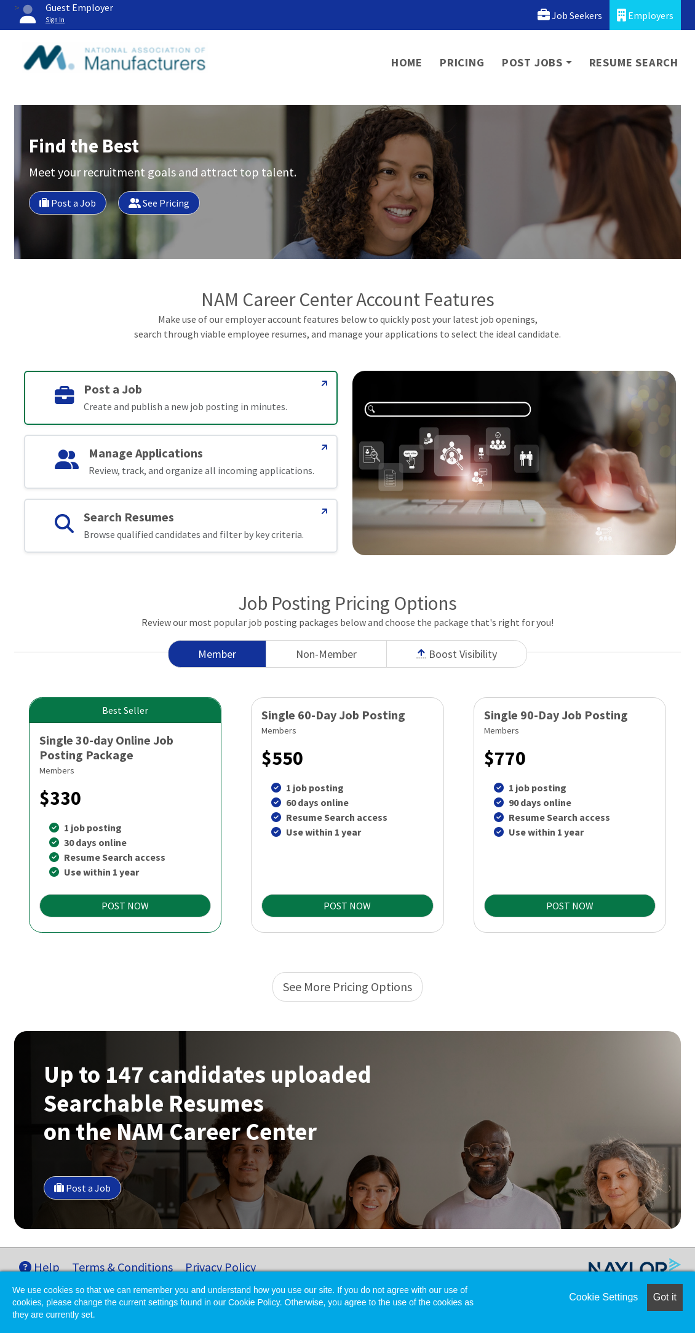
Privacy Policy (220, 1267)
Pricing (462, 62)
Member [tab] (217, 654)
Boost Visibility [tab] (456, 654)
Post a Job (67, 203)
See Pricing (159, 203)
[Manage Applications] (325, 447)
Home (407, 62)
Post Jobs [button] (532, 62)
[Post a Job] (325, 383)
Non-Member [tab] (326, 654)
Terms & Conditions (122, 1267)
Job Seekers (570, 15)
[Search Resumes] (325, 511)
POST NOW (125, 906)
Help (39, 1267)
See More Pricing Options (347, 986)
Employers (645, 15)
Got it (665, 1297)
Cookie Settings (603, 1297)
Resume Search (633, 62)
